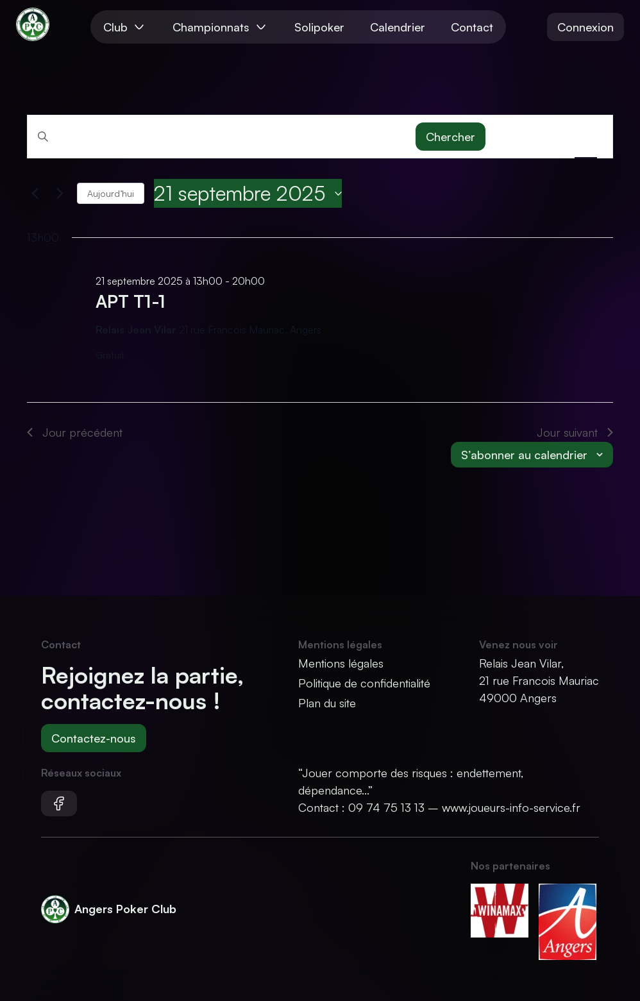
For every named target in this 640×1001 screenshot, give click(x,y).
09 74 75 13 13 (386, 807)
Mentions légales (340, 663)
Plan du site (327, 703)
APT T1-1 (130, 301)
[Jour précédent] (34, 193)
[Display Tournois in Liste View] (511, 136)
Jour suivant (575, 432)
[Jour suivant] (59, 193)
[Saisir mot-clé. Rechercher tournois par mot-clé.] (222, 136)
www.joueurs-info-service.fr (511, 807)
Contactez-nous (93, 738)
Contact (472, 27)
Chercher (450, 137)
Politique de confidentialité (364, 683)
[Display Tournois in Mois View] (548, 136)
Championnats (221, 27)
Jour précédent (74, 432)
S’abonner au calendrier (524, 455)
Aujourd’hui (110, 193)
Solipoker (319, 27)
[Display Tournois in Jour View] (586, 136)
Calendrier (397, 27)
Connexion (585, 27)
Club (125, 27)
